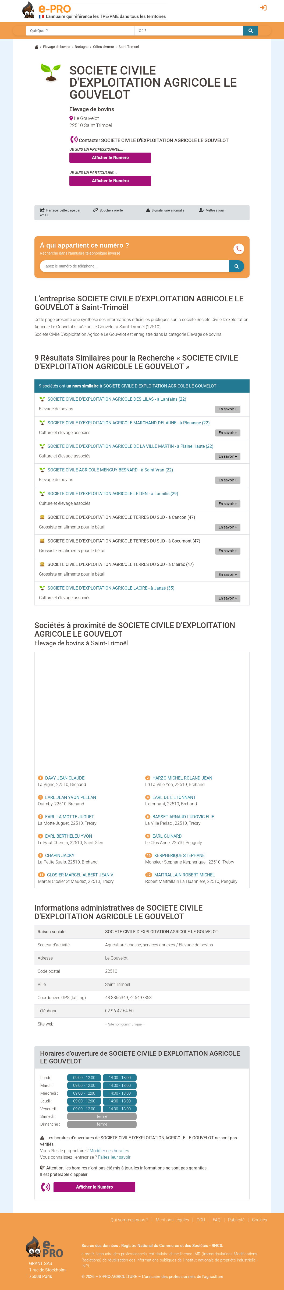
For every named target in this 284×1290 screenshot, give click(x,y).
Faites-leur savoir (114, 1157)
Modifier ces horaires (109, 1150)
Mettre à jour (211, 210)
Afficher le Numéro (110, 157)
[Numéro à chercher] (134, 266)
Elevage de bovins (56, 47)
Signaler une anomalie (165, 210)
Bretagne (81, 47)
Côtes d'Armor (103, 47)
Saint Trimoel (129, 47)
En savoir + (228, 409)
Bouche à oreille (108, 210)
